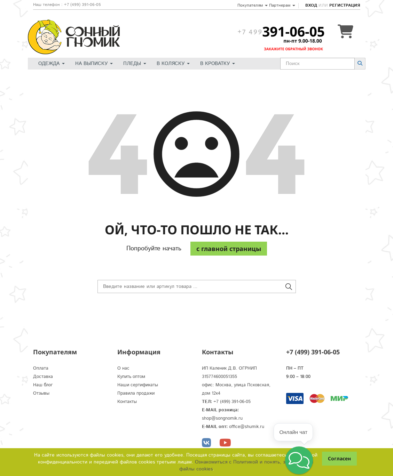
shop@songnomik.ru (222, 418)
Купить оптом (131, 376)
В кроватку (217, 63)
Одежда (51, 63)
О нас (123, 368)
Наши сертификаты (137, 385)
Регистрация (344, 5)
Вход (311, 5)
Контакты (127, 401)
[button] (299, 460)
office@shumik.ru (246, 426)
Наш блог (43, 385)
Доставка (43, 376)
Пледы (134, 63)
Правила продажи (136, 393)
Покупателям (252, 5)
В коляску (173, 63)
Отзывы (41, 393)
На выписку (94, 63)
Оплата (40, 368)
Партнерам (282, 5)
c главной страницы (228, 248)
